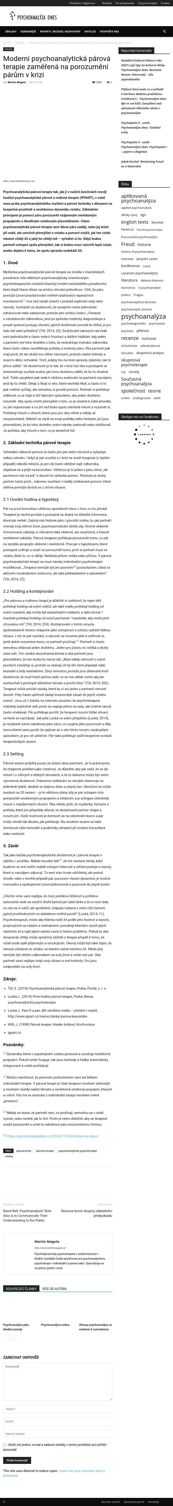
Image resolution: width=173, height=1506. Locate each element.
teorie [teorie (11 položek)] (154, 390)
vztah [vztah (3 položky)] (157, 398)
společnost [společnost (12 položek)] (133, 390)
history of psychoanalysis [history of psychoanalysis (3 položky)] (137, 252)
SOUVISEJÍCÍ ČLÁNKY (21, 1289)
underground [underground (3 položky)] (141, 398)
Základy (10, 31)
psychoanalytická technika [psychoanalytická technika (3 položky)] (138, 302)
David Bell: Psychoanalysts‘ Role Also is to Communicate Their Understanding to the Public (27, 1215)
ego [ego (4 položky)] (143, 215)
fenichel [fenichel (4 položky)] (157, 222)
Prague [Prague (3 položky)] (138, 295)
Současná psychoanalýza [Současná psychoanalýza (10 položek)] (136, 381)
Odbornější (28, 31)
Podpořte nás (109, 31)
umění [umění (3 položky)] (125, 398)
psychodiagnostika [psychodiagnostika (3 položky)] (133, 323)
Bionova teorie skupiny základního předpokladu (86, 1213)
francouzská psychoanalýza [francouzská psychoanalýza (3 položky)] (139, 237)
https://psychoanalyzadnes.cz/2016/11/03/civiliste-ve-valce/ (52, 1136)
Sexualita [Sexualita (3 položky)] (127, 353)
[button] (164, 32)
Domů (7, 43)
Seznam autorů (110, 1502)
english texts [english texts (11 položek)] (134, 222)
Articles (90, 31)
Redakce (107, 3)
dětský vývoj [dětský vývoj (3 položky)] (129, 215)
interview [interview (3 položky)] (127, 259)
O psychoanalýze (147, 3)
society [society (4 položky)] (134, 372)
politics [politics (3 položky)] (126, 295)
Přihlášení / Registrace (82, 3)
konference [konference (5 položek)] (130, 265)
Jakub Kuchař (130, 161)
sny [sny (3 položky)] (123, 372)
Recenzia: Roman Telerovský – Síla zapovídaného (141, 74)
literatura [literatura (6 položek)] (129, 280)
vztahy (9, 1156)
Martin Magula (17, 82)
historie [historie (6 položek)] (144, 244)
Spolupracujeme (134, 1502)
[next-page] (13, 1338)
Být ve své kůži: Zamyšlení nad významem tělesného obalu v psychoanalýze (141, 108)
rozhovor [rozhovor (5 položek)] (149, 338)
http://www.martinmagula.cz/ (50, 1248)
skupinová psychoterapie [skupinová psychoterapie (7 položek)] (134, 362)
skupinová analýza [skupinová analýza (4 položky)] (150, 353)
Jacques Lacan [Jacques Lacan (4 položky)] (147, 259)
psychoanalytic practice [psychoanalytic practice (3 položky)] (136, 309)
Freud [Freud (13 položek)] (127, 244)
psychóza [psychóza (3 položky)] (127, 331)
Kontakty (153, 1502)
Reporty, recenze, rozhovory (60, 31)
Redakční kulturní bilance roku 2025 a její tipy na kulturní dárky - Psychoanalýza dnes (143, 65)
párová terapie (45, 1150)
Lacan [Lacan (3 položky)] (147, 266)
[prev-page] (6, 1338)
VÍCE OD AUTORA (54, 1289)
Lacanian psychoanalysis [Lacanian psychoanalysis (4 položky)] (139, 273)
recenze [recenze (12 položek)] (130, 338)
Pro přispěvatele (125, 3)
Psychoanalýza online (55, 1325)
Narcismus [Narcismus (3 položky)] (128, 288)
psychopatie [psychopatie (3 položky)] (157, 323)
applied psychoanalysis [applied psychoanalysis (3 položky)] (136, 208)
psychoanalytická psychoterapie (78, 1150)
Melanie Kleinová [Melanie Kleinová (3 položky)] (152, 280)
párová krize (23, 1150)
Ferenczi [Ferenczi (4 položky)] (127, 229)
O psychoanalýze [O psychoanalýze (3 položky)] (149, 288)
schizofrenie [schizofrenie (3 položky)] (129, 346)
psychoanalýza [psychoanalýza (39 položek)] (143, 316)
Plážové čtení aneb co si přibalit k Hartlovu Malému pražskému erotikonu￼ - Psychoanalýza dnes (143, 94)
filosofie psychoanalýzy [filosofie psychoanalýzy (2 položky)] (149, 229)
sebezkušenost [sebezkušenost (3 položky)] (150, 346)
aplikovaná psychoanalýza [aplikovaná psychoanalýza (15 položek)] (138, 198)
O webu (165, 3)
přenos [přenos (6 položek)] (143, 330)
